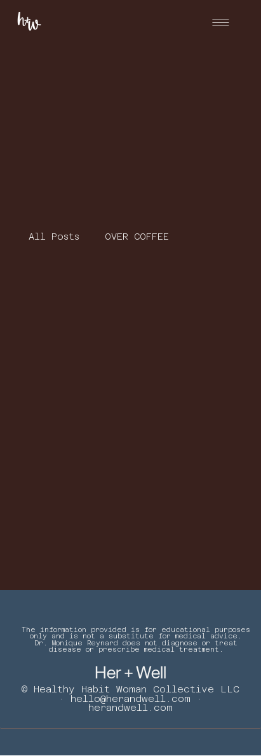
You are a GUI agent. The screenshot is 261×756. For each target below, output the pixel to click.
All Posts (54, 236)
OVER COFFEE (137, 236)
